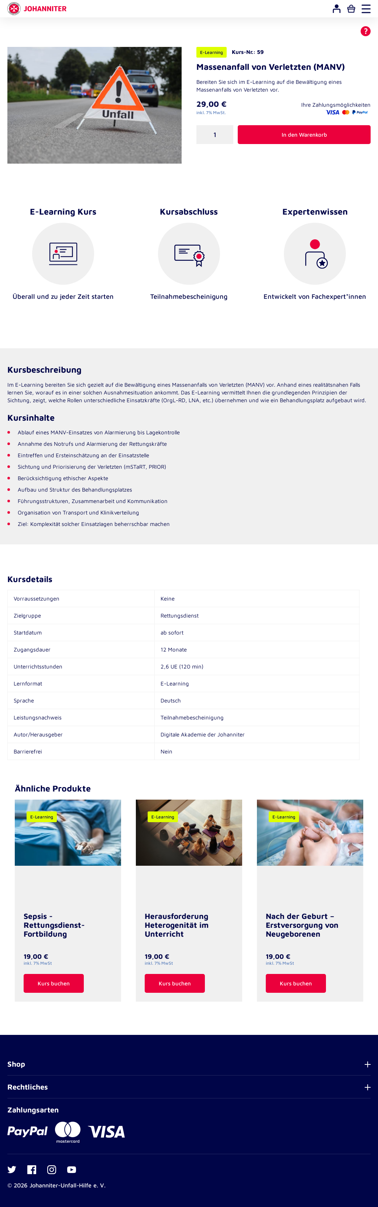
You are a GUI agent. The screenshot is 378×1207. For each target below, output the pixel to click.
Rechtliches (27, 1087)
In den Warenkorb (304, 134)
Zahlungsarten (33, 1109)
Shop (16, 1064)
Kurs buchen (54, 983)
